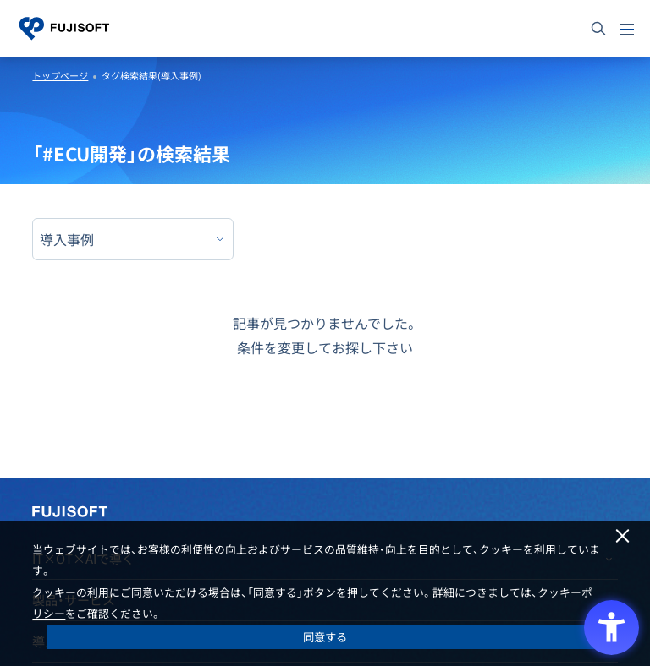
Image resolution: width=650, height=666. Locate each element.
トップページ (60, 75)
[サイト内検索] (598, 28)
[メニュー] (627, 28)
